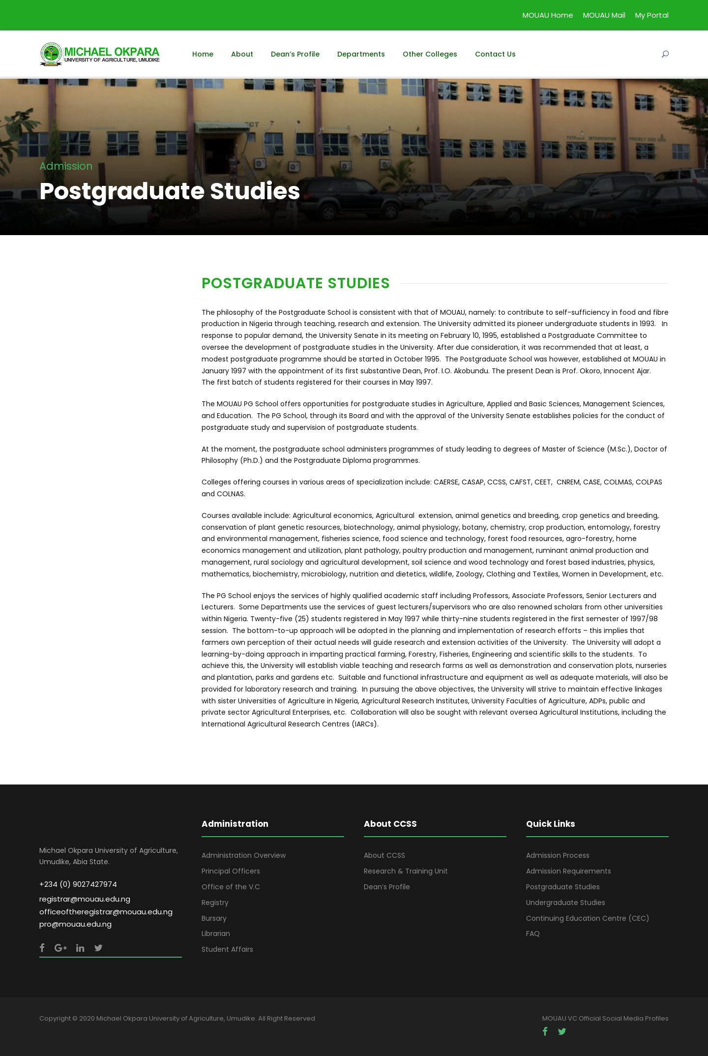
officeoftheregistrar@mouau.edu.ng (106, 911)
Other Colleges (430, 54)
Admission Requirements (568, 871)
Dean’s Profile (295, 54)
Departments (361, 54)
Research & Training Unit (406, 871)
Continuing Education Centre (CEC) (587, 918)
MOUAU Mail (604, 15)
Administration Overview (244, 855)
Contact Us (495, 54)
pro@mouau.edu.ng (75, 924)
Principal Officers (231, 871)
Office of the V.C (231, 887)
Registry (215, 902)
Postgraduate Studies (563, 887)
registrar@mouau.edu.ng (84, 899)
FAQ (533, 933)
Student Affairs (227, 949)
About (242, 54)
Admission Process (558, 855)
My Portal (652, 15)
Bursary (214, 918)
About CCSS (384, 855)
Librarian (216, 933)
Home (202, 54)
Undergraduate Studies (565, 902)
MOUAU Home (548, 15)
